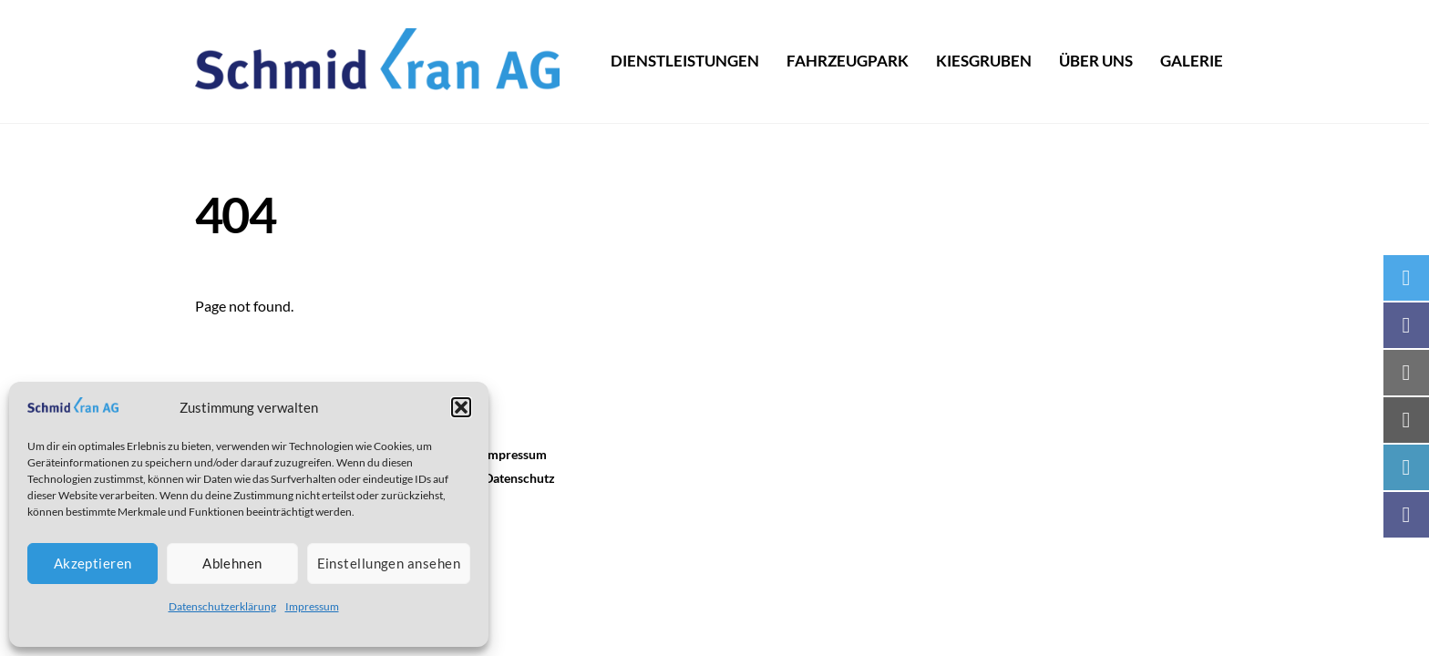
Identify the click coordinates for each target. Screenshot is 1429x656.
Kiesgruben (984, 60)
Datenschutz (519, 478)
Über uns (1096, 60)
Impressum (312, 606)
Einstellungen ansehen (388, 563)
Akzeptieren (93, 563)
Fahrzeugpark (847, 60)
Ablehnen (232, 563)
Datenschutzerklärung (222, 606)
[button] (461, 407)
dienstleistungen (685, 60)
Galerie (1191, 60)
